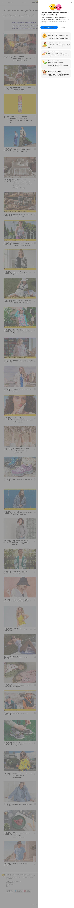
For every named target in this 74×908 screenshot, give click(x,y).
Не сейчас (62, 27)
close (71, 2)
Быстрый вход (49, 27)
